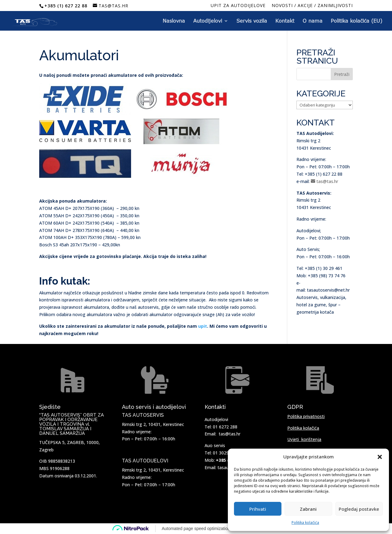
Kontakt (284, 21)
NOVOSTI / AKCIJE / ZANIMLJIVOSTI (312, 5)
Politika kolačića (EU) (356, 21)
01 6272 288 (225, 427)
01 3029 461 (225, 453)
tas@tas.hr (229, 434)
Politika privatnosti (306, 416)
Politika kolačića (305, 522)
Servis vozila (251, 21)
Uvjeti (304, 439)
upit (202, 326)
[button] (380, 457)
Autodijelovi (207, 21)
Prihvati (257, 509)
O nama (312, 21)
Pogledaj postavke (359, 509)
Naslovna (174, 21)
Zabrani (308, 509)
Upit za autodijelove (238, 5)
